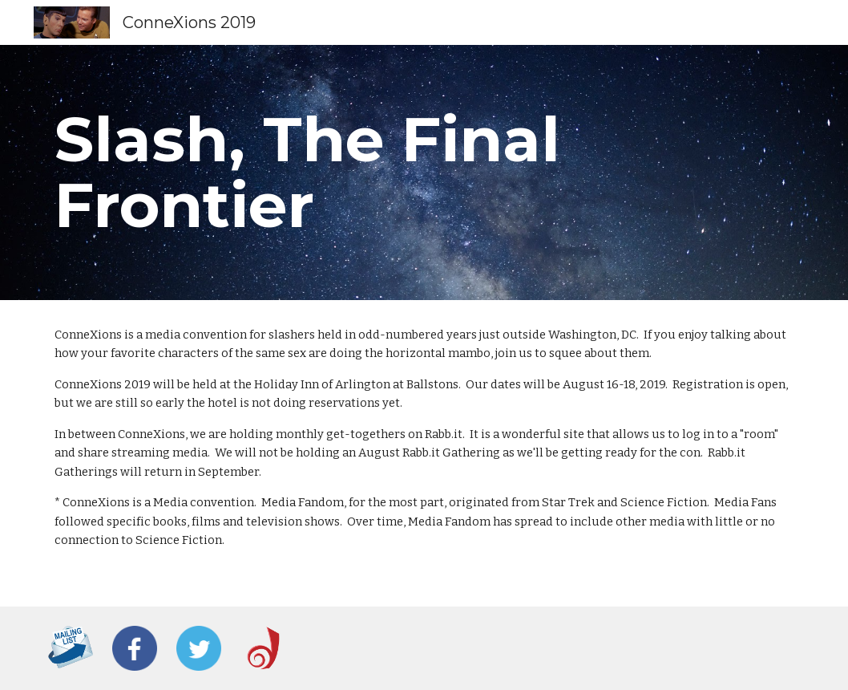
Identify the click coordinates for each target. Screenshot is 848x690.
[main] (424, 172)
